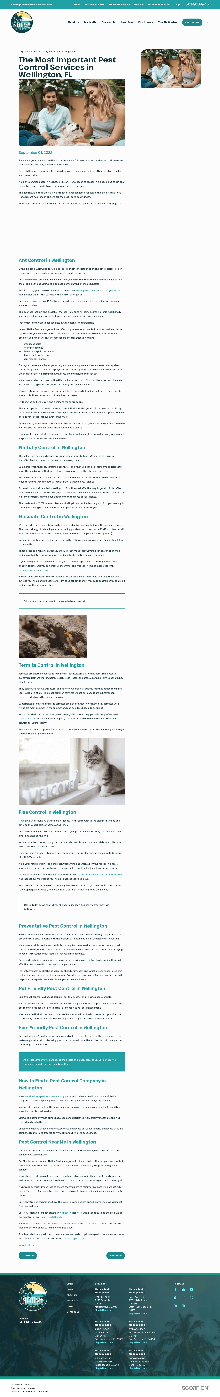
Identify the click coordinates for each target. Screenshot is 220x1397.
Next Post (116, 1255)
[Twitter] (191, 1297)
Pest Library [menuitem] (145, 22)
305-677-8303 (137, 1358)
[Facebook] (175, 1289)
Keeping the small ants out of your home (98, 290)
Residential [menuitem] (90, 22)
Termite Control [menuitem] (167, 22)
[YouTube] (191, 1289)
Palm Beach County (51, 1217)
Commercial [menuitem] (109, 22)
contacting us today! (74, 1238)
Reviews (139, 4)
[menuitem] (15, 1391)
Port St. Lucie (45, 1223)
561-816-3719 (136, 1297)
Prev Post (28, 1255)
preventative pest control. (61, 949)
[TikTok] (175, 1297)
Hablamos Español (159, 4)
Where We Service (119, 4)
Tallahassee (97, 1223)
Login (178, 4)
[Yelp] (183, 1305)
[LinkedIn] (175, 1305)
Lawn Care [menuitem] (127, 22)
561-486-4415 (197, 4)
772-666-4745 (137, 1329)
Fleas (22, 820)
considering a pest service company (44, 1096)
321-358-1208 (103, 1297)
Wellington (65, 1212)
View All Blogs (26, 1245)
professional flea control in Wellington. (101, 874)
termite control (27, 718)
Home (77, 4)
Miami (75, 1223)
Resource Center (94, 4)
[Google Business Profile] (183, 1289)
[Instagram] (183, 1297)
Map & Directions (104, 1310)
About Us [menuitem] (73, 22)
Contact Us (192, 22)
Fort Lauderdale (62, 1223)
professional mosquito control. (35, 570)
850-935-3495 (103, 1358)
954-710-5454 (102, 1329)
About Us (72, 1295)
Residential (73, 1300)
